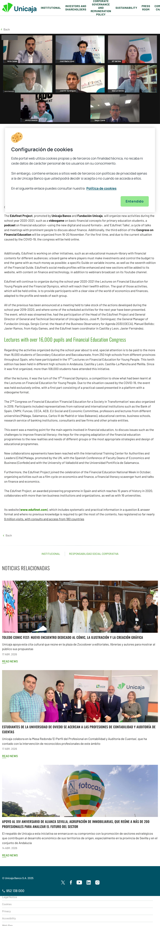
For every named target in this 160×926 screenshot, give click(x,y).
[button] (5, 29)
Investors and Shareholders (75, 7)
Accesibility (9, 918)
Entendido (135, 201)
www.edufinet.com (33, 509)
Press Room (146, 7)
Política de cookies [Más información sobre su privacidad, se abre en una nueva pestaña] (101, 188)
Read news (10, 661)
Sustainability (126, 7)
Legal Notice (9, 897)
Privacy (6, 911)
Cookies (6, 904)
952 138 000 (13, 891)
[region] (80, 170)
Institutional (51, 7)
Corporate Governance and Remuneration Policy (101, 7)
